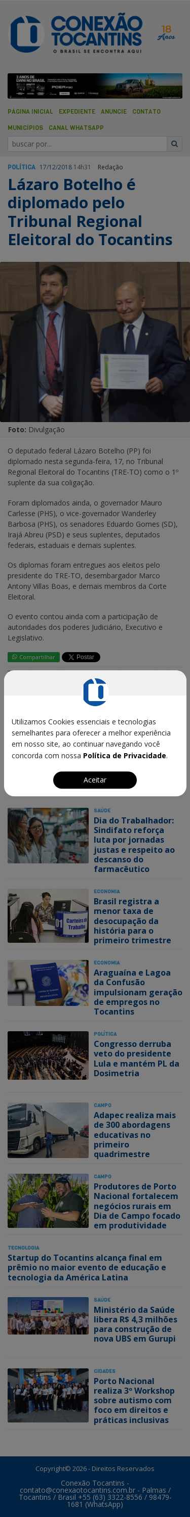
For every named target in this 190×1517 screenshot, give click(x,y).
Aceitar (95, 780)
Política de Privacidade (124, 755)
